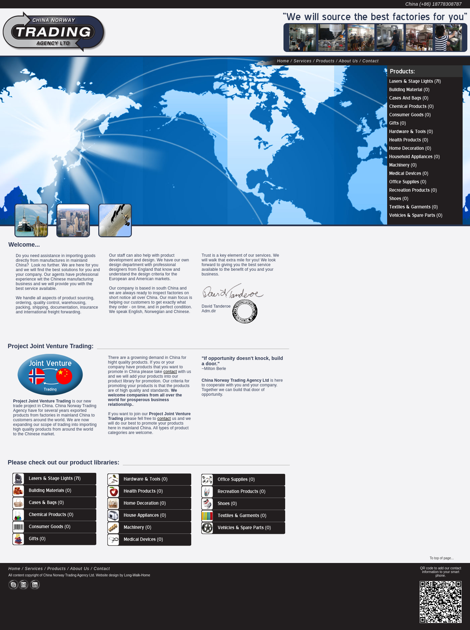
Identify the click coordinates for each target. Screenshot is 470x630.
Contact (370, 61)
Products (325, 61)
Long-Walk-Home (137, 575)
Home (283, 61)
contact (170, 371)
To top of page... (442, 558)
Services (303, 61)
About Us (348, 61)
